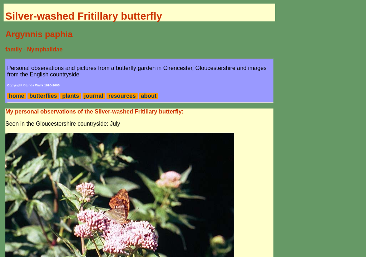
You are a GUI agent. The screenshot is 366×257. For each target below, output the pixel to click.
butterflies (43, 96)
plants (70, 96)
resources (122, 96)
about (149, 96)
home (16, 96)
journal (93, 96)
